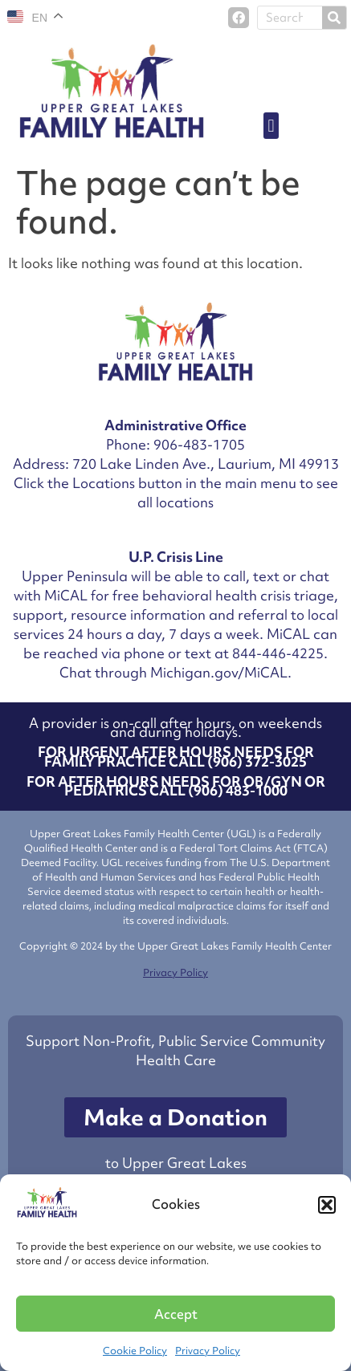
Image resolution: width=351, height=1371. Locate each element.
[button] (327, 1205)
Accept (176, 1314)
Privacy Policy (207, 1350)
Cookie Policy (135, 1350)
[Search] (334, 17)
